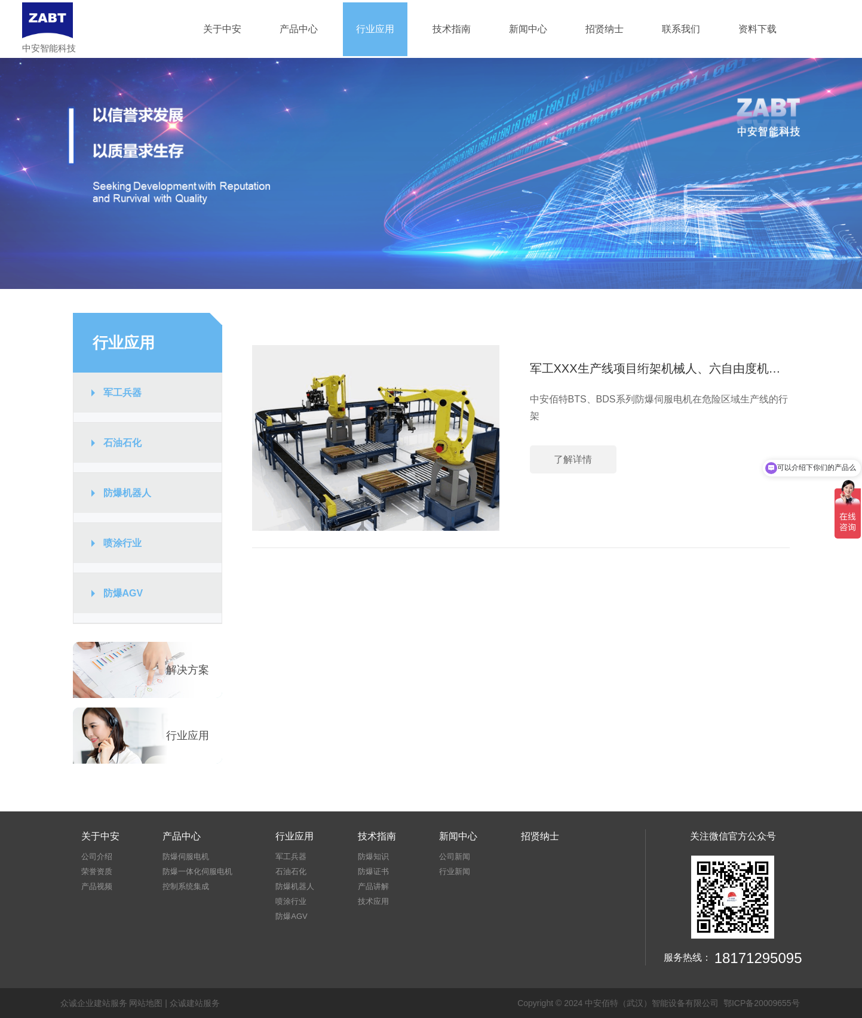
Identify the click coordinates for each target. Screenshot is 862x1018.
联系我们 (681, 29)
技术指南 (451, 29)
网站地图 (145, 1003)
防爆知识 (373, 856)
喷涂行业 (122, 543)
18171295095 (758, 958)
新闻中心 (528, 29)
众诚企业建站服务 (93, 1003)
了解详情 (573, 459)
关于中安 (222, 29)
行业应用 (375, 29)
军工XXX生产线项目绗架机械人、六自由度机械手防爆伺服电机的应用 (660, 368)
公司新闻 (454, 856)
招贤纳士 (604, 29)
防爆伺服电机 (185, 856)
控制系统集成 (185, 886)
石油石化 (122, 443)
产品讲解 (373, 886)
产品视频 (96, 886)
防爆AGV (123, 593)
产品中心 (299, 29)
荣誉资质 (96, 871)
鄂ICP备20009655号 (761, 1003)
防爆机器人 (127, 493)
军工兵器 (122, 392)
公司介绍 (96, 856)
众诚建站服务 (195, 1003)
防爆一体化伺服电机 (197, 871)
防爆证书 (373, 871)
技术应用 (373, 901)
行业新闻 (454, 871)
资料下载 (757, 29)
